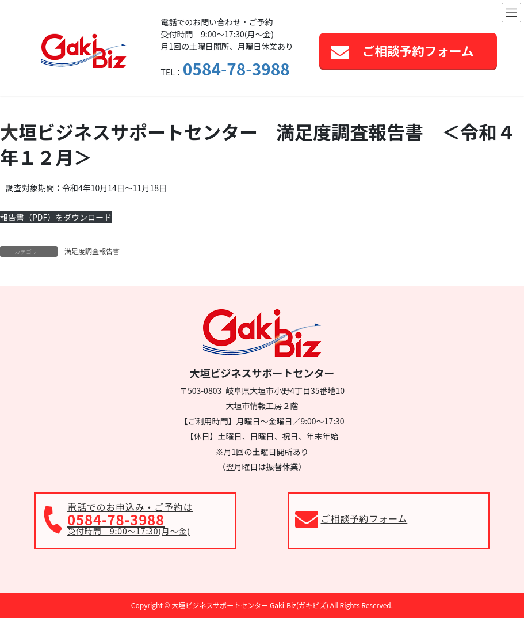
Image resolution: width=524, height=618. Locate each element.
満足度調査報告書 (92, 251)
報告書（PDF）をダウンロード (56, 217)
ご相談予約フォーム (418, 50)
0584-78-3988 (236, 68)
